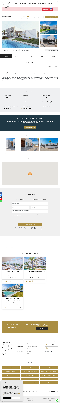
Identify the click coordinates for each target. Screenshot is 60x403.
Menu (57, 3)
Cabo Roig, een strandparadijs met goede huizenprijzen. (30, 382)
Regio (39, 3)
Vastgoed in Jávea (11, 379)
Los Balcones (30, 398)
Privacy (32, 391)
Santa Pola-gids (29, 368)
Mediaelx (55, 391)
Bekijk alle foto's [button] (6, 153)
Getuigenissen (20, 351)
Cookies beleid (26, 391)
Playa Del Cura (49, 400)
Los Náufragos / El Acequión (49, 398)
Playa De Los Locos (30, 379)
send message (50, 348)
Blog (18, 348)
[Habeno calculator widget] (11, 241)
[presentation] (30, 220)
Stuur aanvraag (30, 224)
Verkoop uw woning (32, 3)
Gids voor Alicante (11, 368)
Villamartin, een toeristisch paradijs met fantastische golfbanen (49, 379)
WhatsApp (25, 50)
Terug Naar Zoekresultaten (52, 50)
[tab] (6, 56)
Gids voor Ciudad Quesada (49, 368)
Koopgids (29, 351)
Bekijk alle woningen (30, 315)
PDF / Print (16, 50)
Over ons (29, 343)
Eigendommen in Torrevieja (30, 375)
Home (16, 3)
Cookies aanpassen (15, 397)
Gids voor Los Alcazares (11, 371)
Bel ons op (50, 344)
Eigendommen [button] (23, 3)
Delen (6, 50)
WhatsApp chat (20, 199)
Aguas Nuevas (30, 400)
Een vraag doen (51, 17)
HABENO (11, 247)
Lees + (3, 82)
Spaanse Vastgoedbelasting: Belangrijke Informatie (49, 375)
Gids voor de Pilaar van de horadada (49, 371)
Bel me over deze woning (39, 200)
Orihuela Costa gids (11, 375)
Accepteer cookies (7, 397)
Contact (44, 3)
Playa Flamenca (49, 382)
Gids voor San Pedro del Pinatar (30, 371)
